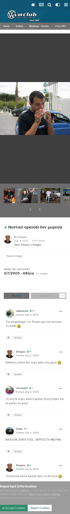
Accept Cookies (13, 507)
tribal (19, 419)
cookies (24, 490)
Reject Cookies (40, 507)
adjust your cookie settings (44, 494)
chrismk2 (22, 378)
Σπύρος (22, 227)
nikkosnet (22, 301)
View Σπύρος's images (27, 234)
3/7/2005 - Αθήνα (19, 263)
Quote (17, 327)
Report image (14, 246)
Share (16, 286)
